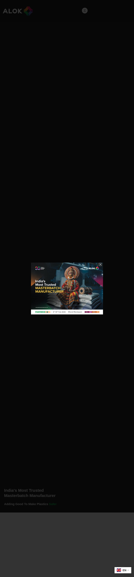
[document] (67, 288)
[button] (100, 264)
